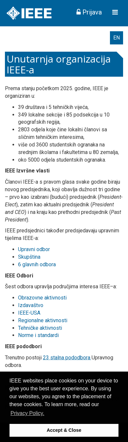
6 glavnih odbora (37, 264)
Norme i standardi (38, 335)
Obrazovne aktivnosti (42, 298)
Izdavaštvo (30, 305)
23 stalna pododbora (67, 357)
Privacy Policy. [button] (27, 413)
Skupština (29, 257)
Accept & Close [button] (64, 430)
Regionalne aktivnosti (42, 320)
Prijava (89, 12)
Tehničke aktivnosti (40, 328)
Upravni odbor (34, 249)
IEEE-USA (29, 313)
